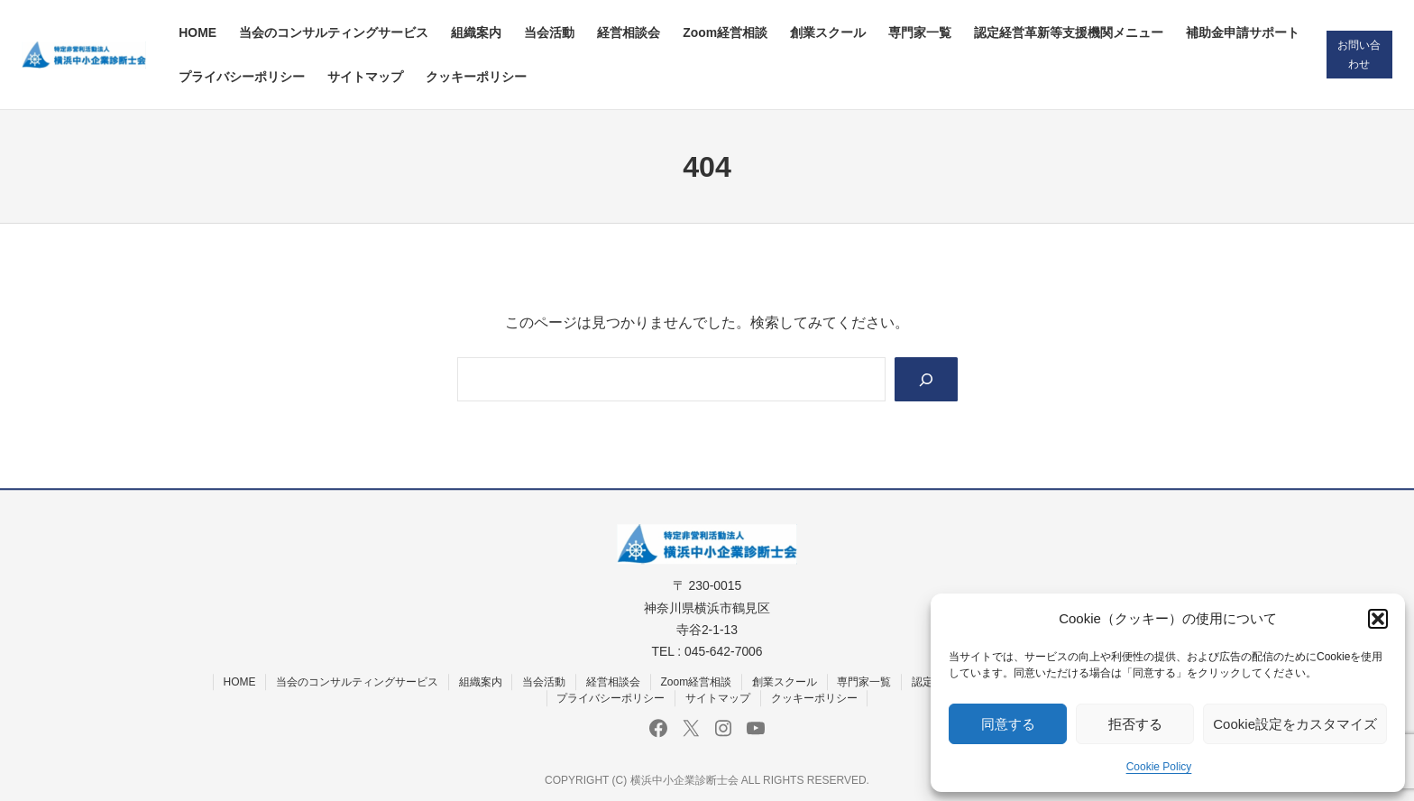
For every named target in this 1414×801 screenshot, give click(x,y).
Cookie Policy (1159, 766)
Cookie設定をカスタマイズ (1295, 724)
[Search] (926, 379)
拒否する (1135, 724)
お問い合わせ (1359, 54)
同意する (1008, 724)
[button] (1378, 619)
